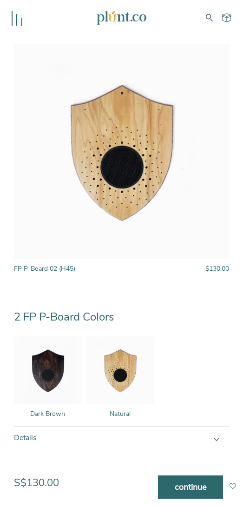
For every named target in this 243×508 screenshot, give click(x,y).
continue (190, 487)
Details (25, 438)
